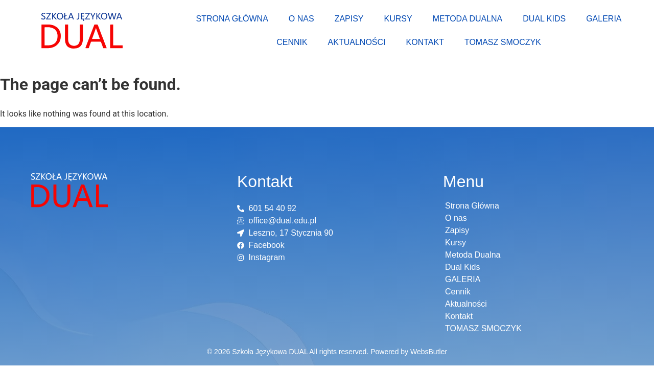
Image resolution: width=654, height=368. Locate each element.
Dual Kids (544, 18)
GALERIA (603, 18)
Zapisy (349, 18)
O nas (301, 18)
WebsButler (428, 352)
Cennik (291, 42)
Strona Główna (232, 18)
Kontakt (425, 42)
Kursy (398, 18)
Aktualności (357, 42)
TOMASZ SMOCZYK (502, 42)
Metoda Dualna (468, 18)
